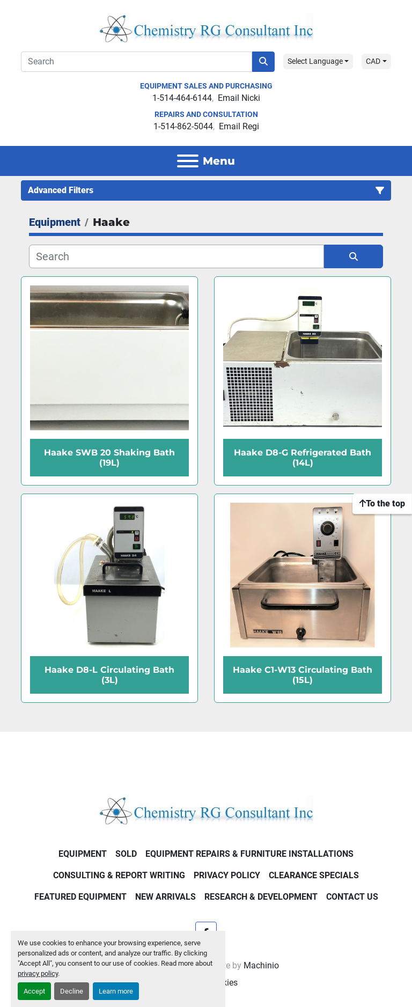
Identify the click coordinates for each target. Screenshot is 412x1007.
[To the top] (382, 504)
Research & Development (261, 897)
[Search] (136, 62)
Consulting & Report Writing (119, 875)
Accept (34, 991)
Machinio (261, 965)
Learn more (116, 991)
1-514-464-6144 (182, 98)
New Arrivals (165, 897)
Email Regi (239, 126)
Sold (126, 854)
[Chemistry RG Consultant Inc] (206, 809)
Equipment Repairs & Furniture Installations (249, 854)
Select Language (315, 61)
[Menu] (187, 161)
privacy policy (38, 973)
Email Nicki (239, 98)
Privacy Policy (227, 875)
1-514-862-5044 (183, 126)
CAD (373, 61)
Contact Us (352, 897)
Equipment (82, 854)
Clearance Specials (314, 875)
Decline (71, 991)
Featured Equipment (80, 897)
